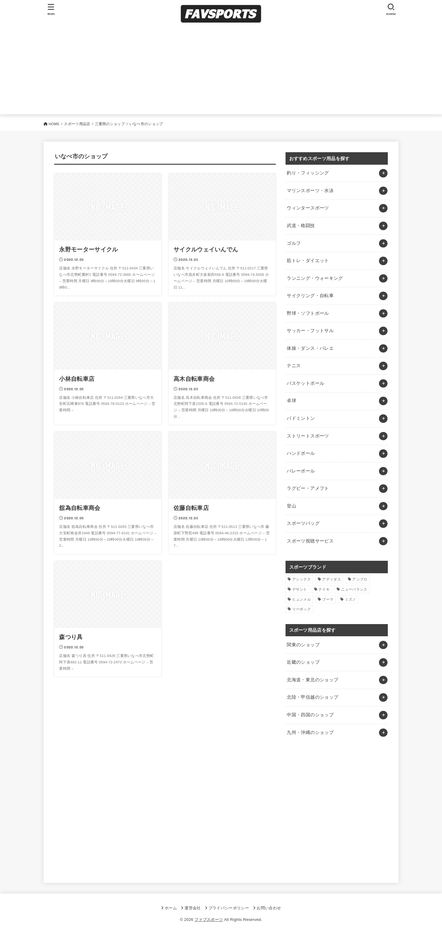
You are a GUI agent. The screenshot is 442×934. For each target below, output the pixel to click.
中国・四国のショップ (310, 714)
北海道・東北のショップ (312, 679)
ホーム (171, 908)
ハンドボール (301, 453)
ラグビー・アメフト (308, 488)
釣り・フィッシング (308, 172)
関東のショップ (303, 644)
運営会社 (192, 908)
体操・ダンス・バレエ (310, 348)
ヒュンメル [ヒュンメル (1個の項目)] (301, 599)
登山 (291, 506)
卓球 (291, 400)
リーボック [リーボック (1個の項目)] (301, 609)
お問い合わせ (269, 908)
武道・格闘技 (301, 225)
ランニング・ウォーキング (315, 278)
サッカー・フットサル (310, 330)
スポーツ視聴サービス (310, 541)
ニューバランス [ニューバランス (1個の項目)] (354, 589)
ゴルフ (294, 243)
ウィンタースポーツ (308, 207)
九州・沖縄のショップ (310, 732)
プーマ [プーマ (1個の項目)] (327, 599)
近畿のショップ (303, 662)
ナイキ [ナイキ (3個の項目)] (324, 589)
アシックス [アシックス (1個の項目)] (301, 579)
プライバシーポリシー (229, 908)
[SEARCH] (391, 9)
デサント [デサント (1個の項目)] (299, 589)
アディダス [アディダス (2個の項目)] (331, 579)
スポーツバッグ (303, 523)
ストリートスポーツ (308, 436)
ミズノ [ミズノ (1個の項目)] (350, 599)
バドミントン (301, 418)
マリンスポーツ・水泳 (310, 190)
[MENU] (51, 9)
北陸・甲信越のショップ (312, 697)
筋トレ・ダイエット (308, 260)
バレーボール (301, 471)
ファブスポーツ (209, 919)
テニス (294, 365)
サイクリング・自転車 (310, 295)
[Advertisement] (221, 71)
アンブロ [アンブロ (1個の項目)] (359, 579)
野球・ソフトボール (308, 313)
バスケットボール (305, 383)
